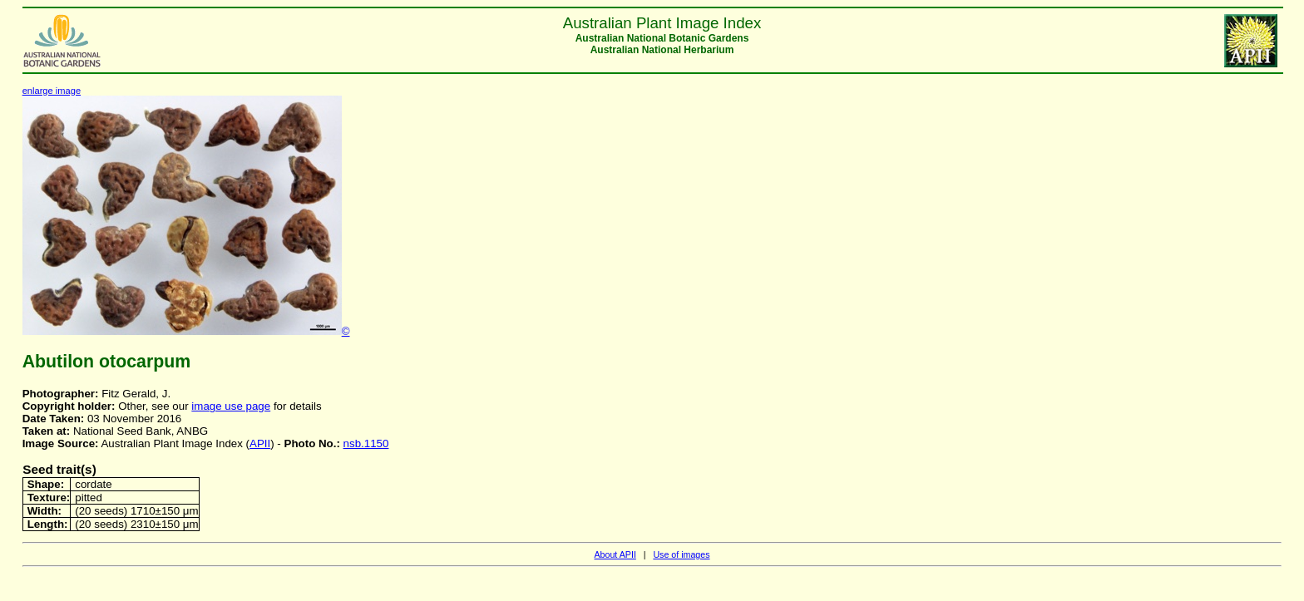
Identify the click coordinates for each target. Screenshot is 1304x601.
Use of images (681, 554)
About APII (614, 554)
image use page (230, 406)
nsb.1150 (366, 443)
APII (259, 443)
